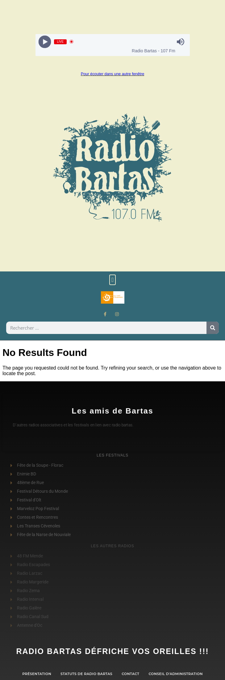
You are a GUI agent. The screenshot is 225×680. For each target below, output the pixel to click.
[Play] (44, 42)
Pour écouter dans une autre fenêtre (112, 73)
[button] (112, 280)
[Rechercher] (212, 328)
